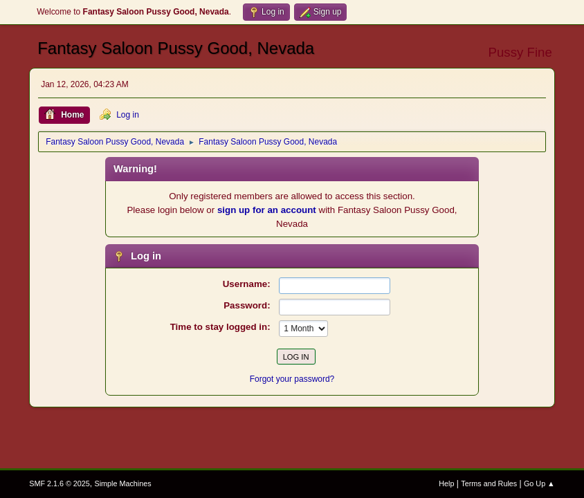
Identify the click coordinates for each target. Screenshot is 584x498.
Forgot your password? (292, 379)
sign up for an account (266, 210)
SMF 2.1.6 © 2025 (59, 483)
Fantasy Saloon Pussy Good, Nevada (175, 48)
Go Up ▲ (539, 483)
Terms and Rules (489, 483)
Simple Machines (123, 483)
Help (446, 483)
